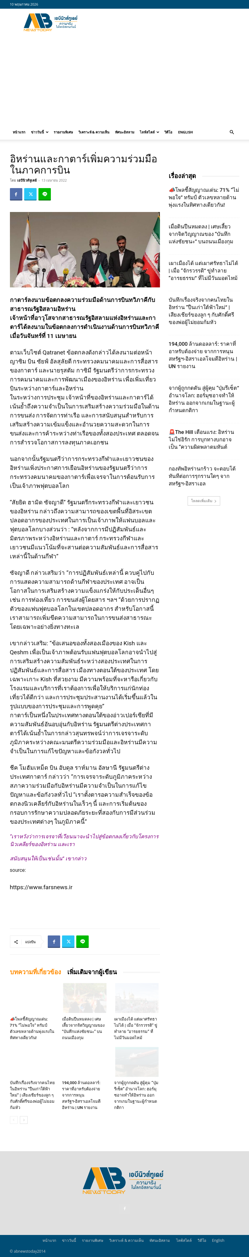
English (185, 132)
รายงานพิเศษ (63, 132)
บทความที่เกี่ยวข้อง (35, 972)
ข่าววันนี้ (40, 132)
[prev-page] (14, 1120)
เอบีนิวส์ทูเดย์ (27, 180)
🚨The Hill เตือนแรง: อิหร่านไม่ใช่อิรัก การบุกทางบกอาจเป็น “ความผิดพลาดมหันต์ (201, 439)
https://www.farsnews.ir (41, 887)
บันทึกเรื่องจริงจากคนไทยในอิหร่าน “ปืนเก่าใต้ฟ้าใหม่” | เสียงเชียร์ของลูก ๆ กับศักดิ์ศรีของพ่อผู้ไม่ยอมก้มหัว (32, 1095)
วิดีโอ (168, 132)
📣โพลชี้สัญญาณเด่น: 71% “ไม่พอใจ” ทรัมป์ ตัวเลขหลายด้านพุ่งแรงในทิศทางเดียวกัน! (204, 197)
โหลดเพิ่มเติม (204, 500)
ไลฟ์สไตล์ (149, 132)
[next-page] (24, 1120)
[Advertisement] (166, 22)
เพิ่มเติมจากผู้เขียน (92, 972)
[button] (232, 132)
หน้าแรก (19, 132)
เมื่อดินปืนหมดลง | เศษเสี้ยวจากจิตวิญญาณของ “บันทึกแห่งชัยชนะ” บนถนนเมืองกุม (201, 234)
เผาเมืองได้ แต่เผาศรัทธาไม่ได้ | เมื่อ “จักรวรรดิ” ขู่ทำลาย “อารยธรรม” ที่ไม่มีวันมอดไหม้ (203, 270)
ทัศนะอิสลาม (124, 132)
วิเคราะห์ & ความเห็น (94, 132)
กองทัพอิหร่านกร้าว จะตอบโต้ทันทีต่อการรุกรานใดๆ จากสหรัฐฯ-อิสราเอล (202, 476)
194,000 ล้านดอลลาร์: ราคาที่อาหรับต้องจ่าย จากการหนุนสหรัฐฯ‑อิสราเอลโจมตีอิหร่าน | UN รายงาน (81, 1095)
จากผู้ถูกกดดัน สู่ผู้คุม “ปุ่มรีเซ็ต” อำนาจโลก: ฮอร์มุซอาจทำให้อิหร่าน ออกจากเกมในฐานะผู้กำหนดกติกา (136, 1095)
